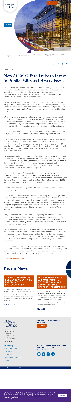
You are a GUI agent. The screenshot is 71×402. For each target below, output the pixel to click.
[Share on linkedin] (54, 64)
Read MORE (8, 338)
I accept (62, 395)
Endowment (8, 385)
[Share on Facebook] (62, 64)
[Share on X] (58, 64)
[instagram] (48, 387)
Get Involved (8, 387)
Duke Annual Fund (10, 382)
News (14, 55)
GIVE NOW (50, 5)
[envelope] (39, 387)
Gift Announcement (23, 55)
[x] (53, 387)
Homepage (8, 55)
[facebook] (43, 387)
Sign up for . (44, 383)
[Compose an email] (66, 64)
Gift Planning (8, 379)
